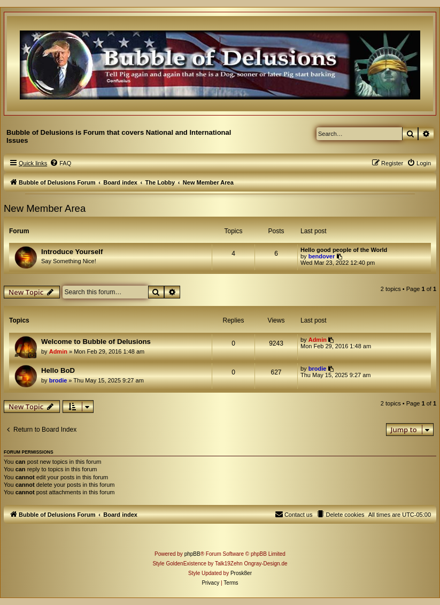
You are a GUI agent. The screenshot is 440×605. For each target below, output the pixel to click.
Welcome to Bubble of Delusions (96, 342)
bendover (321, 256)
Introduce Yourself (72, 252)
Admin (58, 351)
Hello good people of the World (343, 250)
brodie (58, 380)
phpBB (192, 554)
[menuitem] (60, 163)
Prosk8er (241, 573)
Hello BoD (58, 370)
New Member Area (45, 208)
